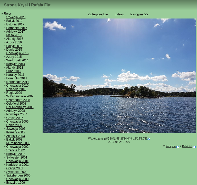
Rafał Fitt (187, 146)
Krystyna (171, 146)
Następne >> (139, 14)
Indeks (119, 14)
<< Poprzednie (98, 14)
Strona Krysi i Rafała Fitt (27, 5)
